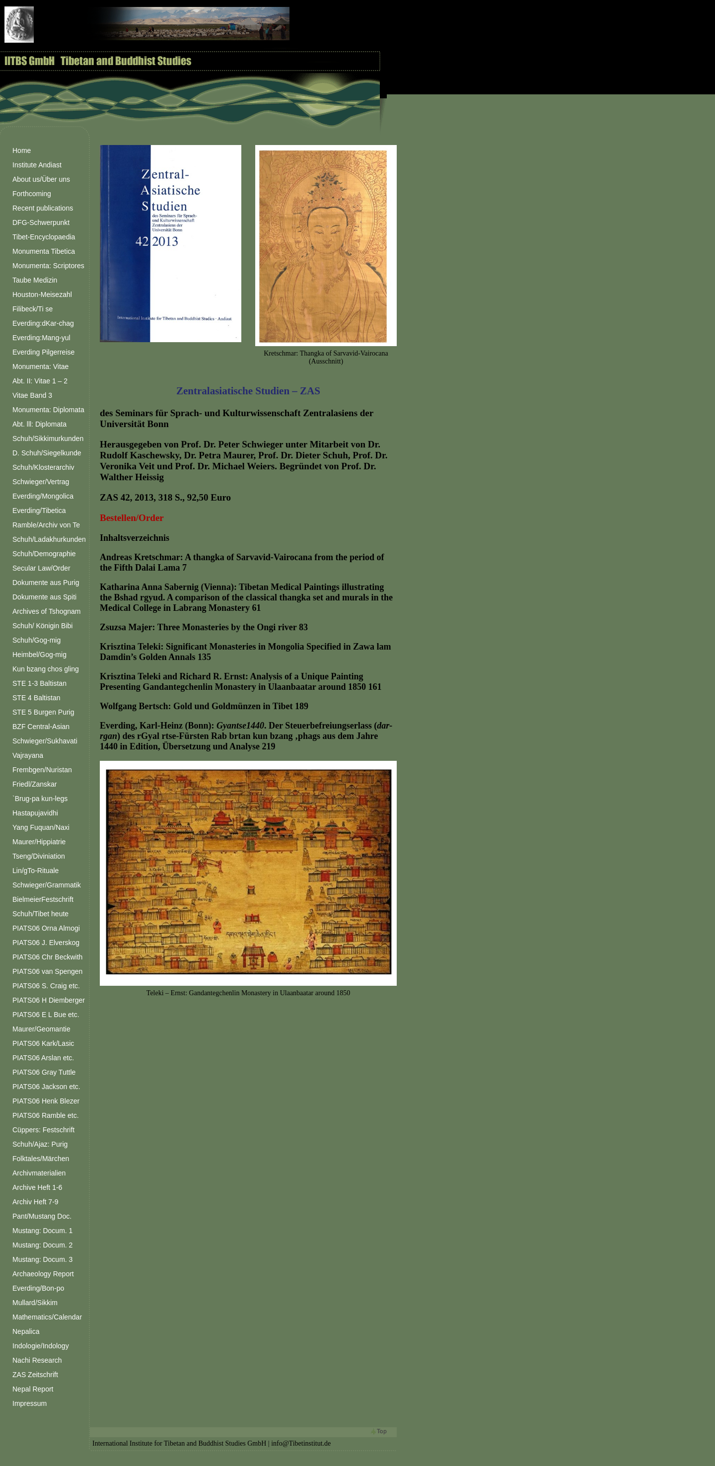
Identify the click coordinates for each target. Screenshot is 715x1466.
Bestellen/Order (132, 518)
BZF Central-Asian (41, 727)
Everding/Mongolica (42, 496)
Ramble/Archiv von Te (46, 525)
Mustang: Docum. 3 (42, 1259)
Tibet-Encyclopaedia (43, 237)
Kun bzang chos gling (45, 669)
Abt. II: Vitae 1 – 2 (40, 381)
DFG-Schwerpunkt (41, 222)
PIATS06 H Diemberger (48, 1000)
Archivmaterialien (39, 1173)
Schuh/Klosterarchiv (43, 467)
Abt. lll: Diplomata (39, 424)
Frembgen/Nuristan (42, 770)
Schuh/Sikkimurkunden (47, 438)
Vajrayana (27, 755)
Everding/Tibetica (39, 510)
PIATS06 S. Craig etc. (46, 986)
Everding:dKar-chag (43, 323)
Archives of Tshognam (46, 611)
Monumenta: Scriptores (48, 266)
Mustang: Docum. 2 (42, 1245)
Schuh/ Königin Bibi (42, 626)
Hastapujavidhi (35, 813)
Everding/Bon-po (38, 1288)
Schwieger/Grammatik (46, 885)
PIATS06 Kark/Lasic (43, 1043)
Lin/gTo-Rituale (35, 871)
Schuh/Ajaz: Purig (40, 1144)
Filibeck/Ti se (32, 309)
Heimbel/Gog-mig (39, 655)
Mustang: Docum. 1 (42, 1231)
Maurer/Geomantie (41, 1029)
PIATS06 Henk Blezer (45, 1101)
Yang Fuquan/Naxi (41, 827)
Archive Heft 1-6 (37, 1187)
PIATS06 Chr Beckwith (47, 957)
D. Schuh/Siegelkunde (46, 453)
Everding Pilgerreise (43, 352)
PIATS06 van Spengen (47, 971)
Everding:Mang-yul (41, 338)
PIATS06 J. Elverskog (45, 943)
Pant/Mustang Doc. (42, 1216)
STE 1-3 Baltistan (39, 683)
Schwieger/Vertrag (40, 482)
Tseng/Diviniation (38, 856)
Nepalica (25, 1331)
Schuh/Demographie (44, 554)
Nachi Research (37, 1360)
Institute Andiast (37, 165)
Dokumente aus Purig (45, 582)
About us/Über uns (41, 179)
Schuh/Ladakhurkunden (49, 539)
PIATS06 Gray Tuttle (43, 1072)
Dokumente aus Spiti (44, 597)
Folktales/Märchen (40, 1159)
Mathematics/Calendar (47, 1317)
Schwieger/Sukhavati (44, 741)
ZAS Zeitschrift (35, 1375)
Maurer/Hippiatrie (39, 842)
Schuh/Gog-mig (36, 640)
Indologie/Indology (40, 1346)
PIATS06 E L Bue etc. (45, 1015)
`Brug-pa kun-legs (40, 799)
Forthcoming (31, 194)
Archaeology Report (43, 1274)
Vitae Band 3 (32, 395)
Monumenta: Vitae (40, 366)
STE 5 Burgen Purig (43, 712)
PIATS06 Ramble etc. (45, 1115)
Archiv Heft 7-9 (35, 1202)
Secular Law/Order (41, 568)
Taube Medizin (34, 280)
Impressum (29, 1403)
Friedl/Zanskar (34, 784)
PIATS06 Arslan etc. (43, 1058)
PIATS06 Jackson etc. (46, 1087)
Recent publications (42, 208)
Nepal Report (33, 1389)
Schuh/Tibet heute (40, 914)
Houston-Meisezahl (42, 294)
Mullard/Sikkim (35, 1303)
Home (21, 150)
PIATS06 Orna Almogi (46, 928)
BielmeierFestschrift (42, 899)
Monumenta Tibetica (43, 251)
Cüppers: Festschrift (43, 1130)
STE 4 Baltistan (36, 698)
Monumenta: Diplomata (48, 410)
